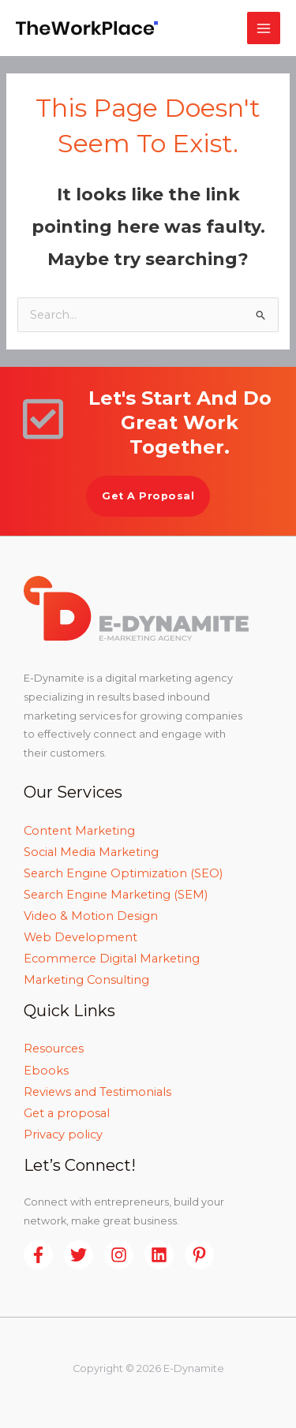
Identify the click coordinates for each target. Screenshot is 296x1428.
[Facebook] (38, 1254)
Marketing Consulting (86, 980)
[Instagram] (118, 1254)
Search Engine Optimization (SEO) (123, 873)
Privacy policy (63, 1134)
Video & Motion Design (91, 916)
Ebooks (46, 1071)
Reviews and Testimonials (97, 1092)
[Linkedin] (159, 1254)
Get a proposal (67, 1113)
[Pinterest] (199, 1254)
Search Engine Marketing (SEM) (116, 895)
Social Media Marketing (91, 852)
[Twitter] (78, 1254)
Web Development (80, 937)
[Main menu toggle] (263, 28)
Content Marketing (79, 831)
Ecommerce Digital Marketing (112, 958)
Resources (54, 1048)
